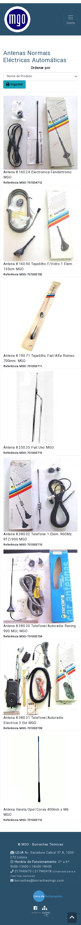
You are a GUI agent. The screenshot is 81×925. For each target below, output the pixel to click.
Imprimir (14, 84)
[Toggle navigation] (71, 19)
